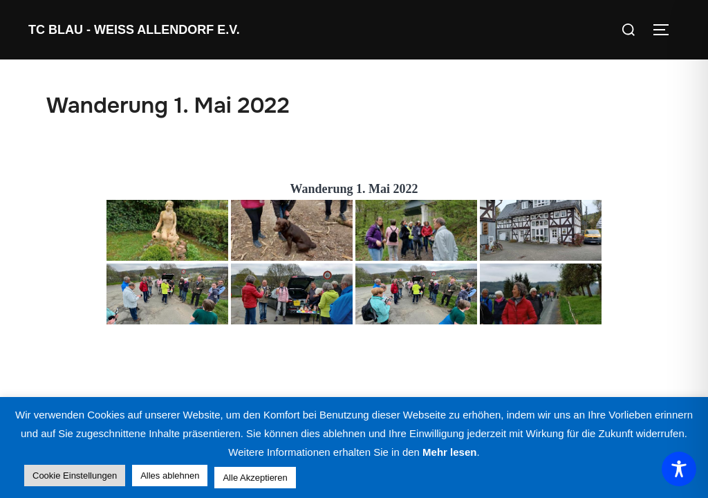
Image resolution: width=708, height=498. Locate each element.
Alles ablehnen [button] (169, 475)
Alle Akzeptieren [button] (255, 477)
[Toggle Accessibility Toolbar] (679, 469)
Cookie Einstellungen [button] (74, 475)
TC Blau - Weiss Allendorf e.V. (134, 30)
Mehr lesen (449, 452)
